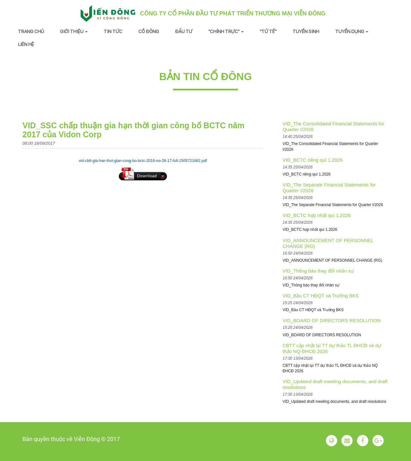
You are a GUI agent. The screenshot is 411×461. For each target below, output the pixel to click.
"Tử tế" (268, 31)
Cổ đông (148, 31)
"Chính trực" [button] (226, 31)
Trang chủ (31, 31)
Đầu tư (183, 31)
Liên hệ (26, 44)
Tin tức (113, 31)
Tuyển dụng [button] (351, 31)
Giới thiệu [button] (74, 31)
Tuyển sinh (306, 31)
